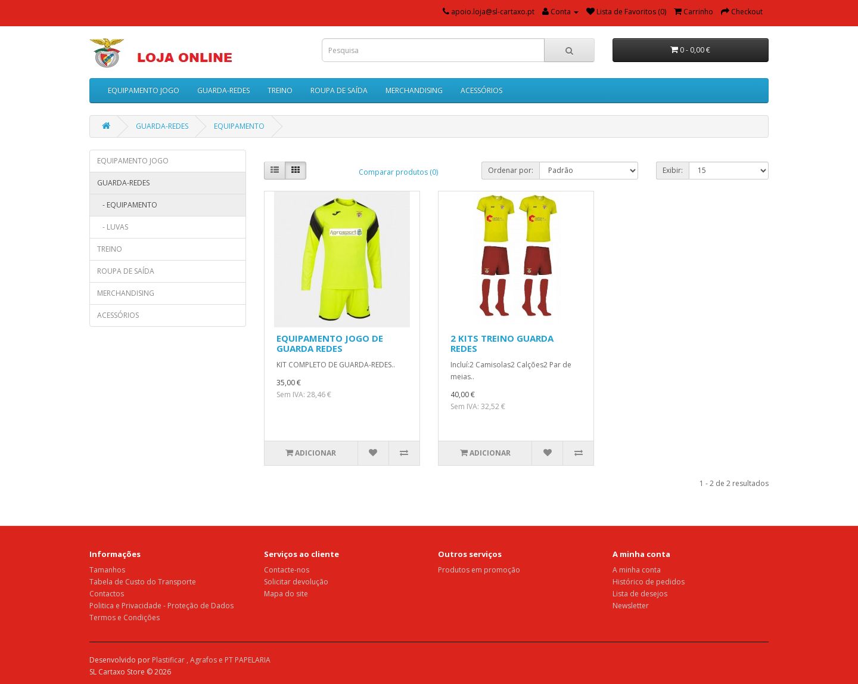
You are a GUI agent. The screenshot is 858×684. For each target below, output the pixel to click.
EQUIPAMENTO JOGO (143, 90)
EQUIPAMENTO (239, 126)
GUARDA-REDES (223, 90)
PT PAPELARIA (248, 660)
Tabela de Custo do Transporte (142, 582)
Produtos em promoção (479, 570)
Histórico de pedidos (649, 582)
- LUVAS (112, 227)
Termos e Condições (124, 617)
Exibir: (673, 170)
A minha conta (637, 570)
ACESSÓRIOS (481, 90)
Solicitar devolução (296, 582)
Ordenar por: (510, 170)
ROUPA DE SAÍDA (339, 90)
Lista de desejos (640, 594)
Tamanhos (107, 570)
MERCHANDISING (414, 90)
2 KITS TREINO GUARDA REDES (502, 343)
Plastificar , (171, 660)
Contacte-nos (286, 570)
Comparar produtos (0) (398, 172)
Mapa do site (286, 594)
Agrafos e (207, 660)
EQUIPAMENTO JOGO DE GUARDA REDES (329, 343)
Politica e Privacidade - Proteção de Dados (161, 606)
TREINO (280, 90)
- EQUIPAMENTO (127, 205)
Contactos (106, 594)
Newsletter (631, 606)
